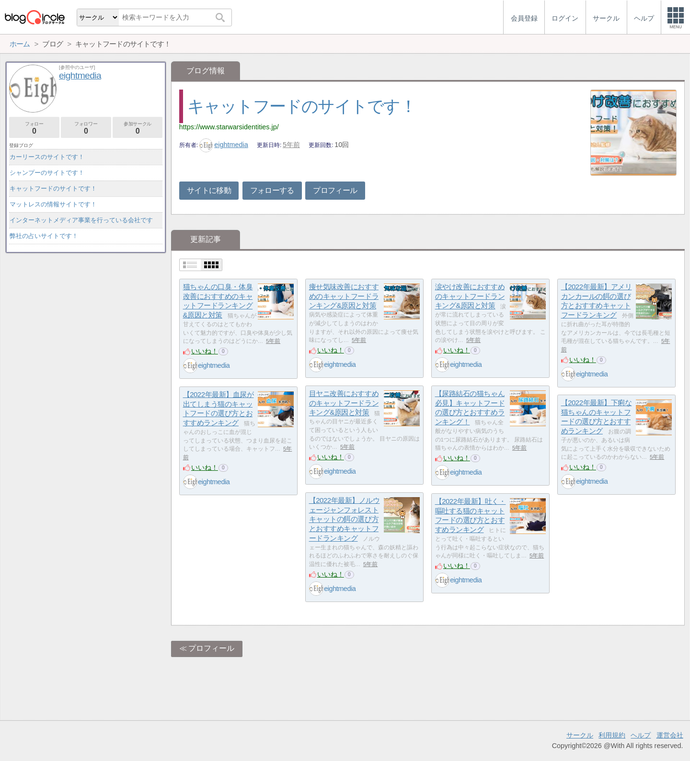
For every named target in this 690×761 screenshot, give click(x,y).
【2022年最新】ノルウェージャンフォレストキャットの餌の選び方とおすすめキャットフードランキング (344, 519)
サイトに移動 (209, 190)
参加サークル (138, 128)
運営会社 (669, 735)
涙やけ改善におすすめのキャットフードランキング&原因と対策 (470, 296)
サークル (579, 735)
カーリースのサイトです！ (47, 156)
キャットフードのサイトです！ (301, 106)
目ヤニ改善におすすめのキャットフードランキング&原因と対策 (344, 402)
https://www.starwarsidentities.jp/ (229, 127)
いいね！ (204, 351)
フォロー (34, 128)
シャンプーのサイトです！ (47, 172)
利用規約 (611, 735)
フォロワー (86, 128)
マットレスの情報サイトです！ (53, 204)
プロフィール (335, 190)
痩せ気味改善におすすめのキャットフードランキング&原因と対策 (344, 296)
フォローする (272, 190)
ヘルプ (641, 735)
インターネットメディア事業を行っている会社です (81, 220)
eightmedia (223, 144)
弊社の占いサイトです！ (44, 235)
